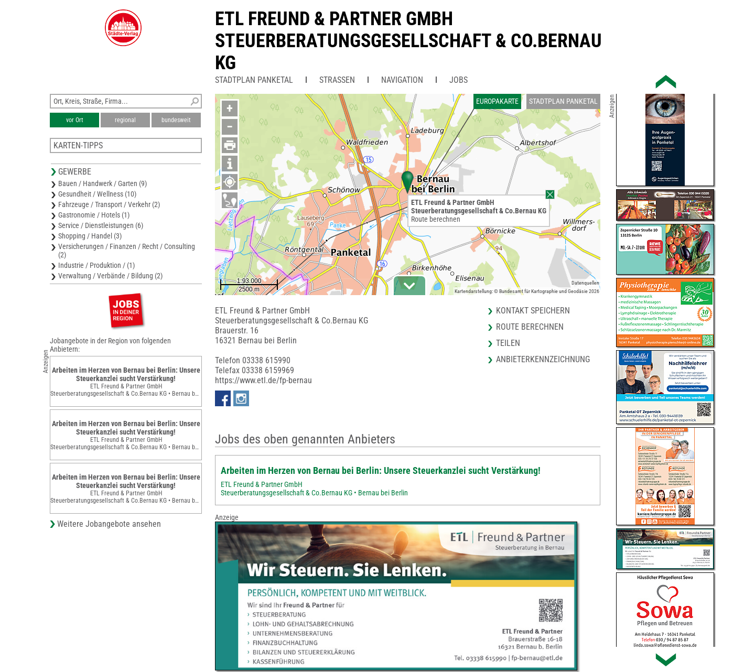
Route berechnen (435, 219)
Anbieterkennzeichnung (543, 359)
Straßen (337, 80)
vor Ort (74, 120)
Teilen (508, 343)
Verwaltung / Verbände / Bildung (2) (110, 276)
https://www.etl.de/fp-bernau (263, 380)
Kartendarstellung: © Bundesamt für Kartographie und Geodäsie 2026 (527, 291)
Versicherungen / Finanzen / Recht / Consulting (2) (126, 250)
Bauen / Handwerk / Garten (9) (102, 183)
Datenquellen (585, 283)
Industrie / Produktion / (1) (96, 265)
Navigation (402, 80)
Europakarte (497, 101)
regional (125, 120)
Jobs (458, 80)
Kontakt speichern (533, 311)
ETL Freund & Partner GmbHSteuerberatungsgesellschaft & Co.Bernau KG (408, 41)
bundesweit (176, 120)
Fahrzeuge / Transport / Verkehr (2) (109, 204)
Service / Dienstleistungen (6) (100, 225)
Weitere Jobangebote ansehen (109, 524)
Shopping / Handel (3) (90, 236)
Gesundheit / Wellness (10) (97, 194)
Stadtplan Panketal (254, 80)
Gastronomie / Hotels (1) (94, 215)
